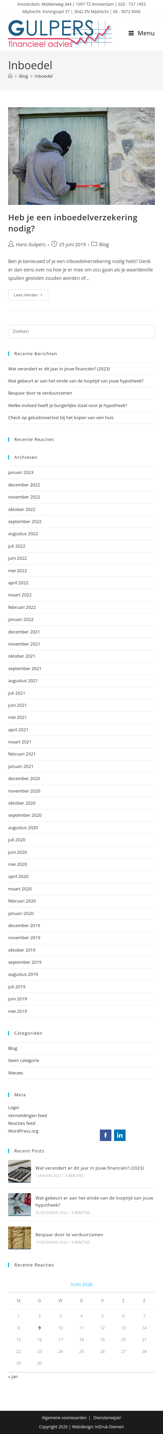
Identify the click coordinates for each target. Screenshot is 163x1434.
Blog (104, 244)
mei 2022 (17, 570)
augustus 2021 (23, 680)
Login (13, 1107)
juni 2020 (17, 852)
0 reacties (74, 1175)
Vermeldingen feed (27, 1115)
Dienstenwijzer (107, 1418)
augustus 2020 (23, 827)
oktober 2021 (21, 656)
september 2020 (25, 815)
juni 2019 (17, 999)
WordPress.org (23, 1131)
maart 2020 (20, 889)
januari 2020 (20, 913)
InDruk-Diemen (109, 1427)
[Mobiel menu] (142, 33)
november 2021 (24, 644)
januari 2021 (20, 766)
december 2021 (24, 632)
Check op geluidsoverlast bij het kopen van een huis (61, 417)
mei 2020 (17, 864)
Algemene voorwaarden (64, 1418)
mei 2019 (17, 1011)
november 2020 (24, 791)
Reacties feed (21, 1123)
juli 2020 (16, 840)
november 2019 (24, 937)
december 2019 (24, 925)
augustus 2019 (23, 974)
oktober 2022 (21, 509)
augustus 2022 (23, 533)
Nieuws (15, 1073)
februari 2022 (22, 607)
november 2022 (24, 497)
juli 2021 (16, 693)
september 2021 (25, 668)
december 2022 (24, 485)
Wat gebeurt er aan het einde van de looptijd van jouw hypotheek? (75, 381)
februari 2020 (22, 901)
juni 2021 (17, 705)
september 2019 (25, 962)
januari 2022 (20, 619)
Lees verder (31, 296)
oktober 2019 (21, 950)
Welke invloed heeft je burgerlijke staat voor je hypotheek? (67, 405)
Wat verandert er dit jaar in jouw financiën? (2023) (59, 369)
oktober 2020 (21, 803)
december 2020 (24, 778)
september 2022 (25, 521)
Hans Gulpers (31, 244)
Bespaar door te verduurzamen (40, 393)
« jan (13, 1376)
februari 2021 (22, 754)
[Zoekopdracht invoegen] (81, 331)
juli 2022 (16, 546)
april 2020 (18, 876)
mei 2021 (17, 717)
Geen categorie (23, 1060)
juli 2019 (16, 987)
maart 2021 (20, 742)
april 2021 (18, 730)
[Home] (10, 76)
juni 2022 (17, 558)
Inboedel (44, 76)
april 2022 (18, 583)
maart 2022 (20, 595)
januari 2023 (20, 472)
